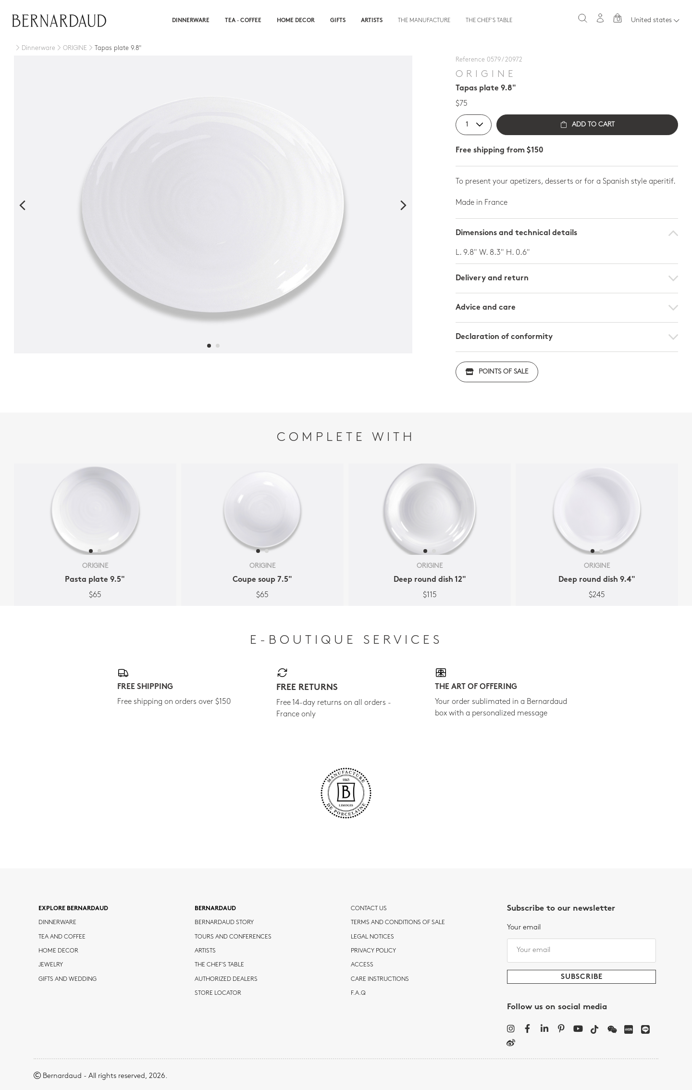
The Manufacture (424, 21)
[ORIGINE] (71, 48)
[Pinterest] (561, 1027)
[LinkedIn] (544, 1027)
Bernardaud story (224, 921)
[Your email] (581, 949)
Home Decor (296, 21)
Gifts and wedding (67, 977)
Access (362, 963)
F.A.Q (358, 992)
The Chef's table (489, 21)
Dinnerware (191, 21)
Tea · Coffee (243, 21)
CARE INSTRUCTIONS (380, 977)
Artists (372, 21)
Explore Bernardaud (73, 907)
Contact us (369, 907)
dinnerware (57, 921)
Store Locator (218, 992)
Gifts (338, 21)
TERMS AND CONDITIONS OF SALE (398, 921)
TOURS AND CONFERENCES (233, 935)
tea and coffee (62, 935)
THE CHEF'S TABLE (219, 963)
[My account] (600, 18)
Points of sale (497, 372)
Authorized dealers (226, 977)
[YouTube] (577, 1027)
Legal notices (372, 935)
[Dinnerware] (34, 48)
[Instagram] (510, 1027)
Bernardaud (215, 907)
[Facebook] (527, 1027)
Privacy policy (373, 949)
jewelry (50, 963)
